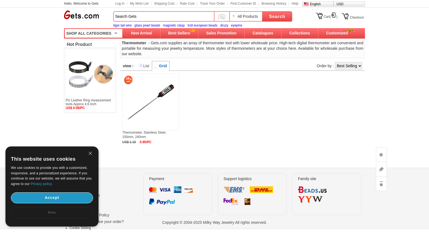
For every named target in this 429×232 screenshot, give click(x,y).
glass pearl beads (147, 25)
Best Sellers (179, 33)
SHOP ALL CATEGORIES (88, 33)
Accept (52, 197)
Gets (81, 14)
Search (277, 16)
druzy (224, 25)
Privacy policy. (42, 184)
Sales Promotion (221, 33)
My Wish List (139, 3)
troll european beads (202, 25)
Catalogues (263, 33)
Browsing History (274, 3)
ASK (381, 169)
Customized (337, 33)
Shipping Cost (164, 3)
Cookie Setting (80, 228)
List (146, 66)
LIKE (381, 155)
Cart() (331, 17)
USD (340, 4)
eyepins (236, 25)
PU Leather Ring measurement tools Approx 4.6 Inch (88, 102)
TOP (381, 184)
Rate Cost (187, 3)
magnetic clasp (174, 25)
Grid (163, 66)
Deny (52, 212)
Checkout (357, 17)
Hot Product (79, 44)
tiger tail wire (122, 25)
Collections (299, 33)
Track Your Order (212, 3)
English (315, 4)
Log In (119, 3)
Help (295, 3)
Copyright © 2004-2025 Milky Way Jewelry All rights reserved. (214, 222)
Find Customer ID (243, 3)
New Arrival (141, 33)
